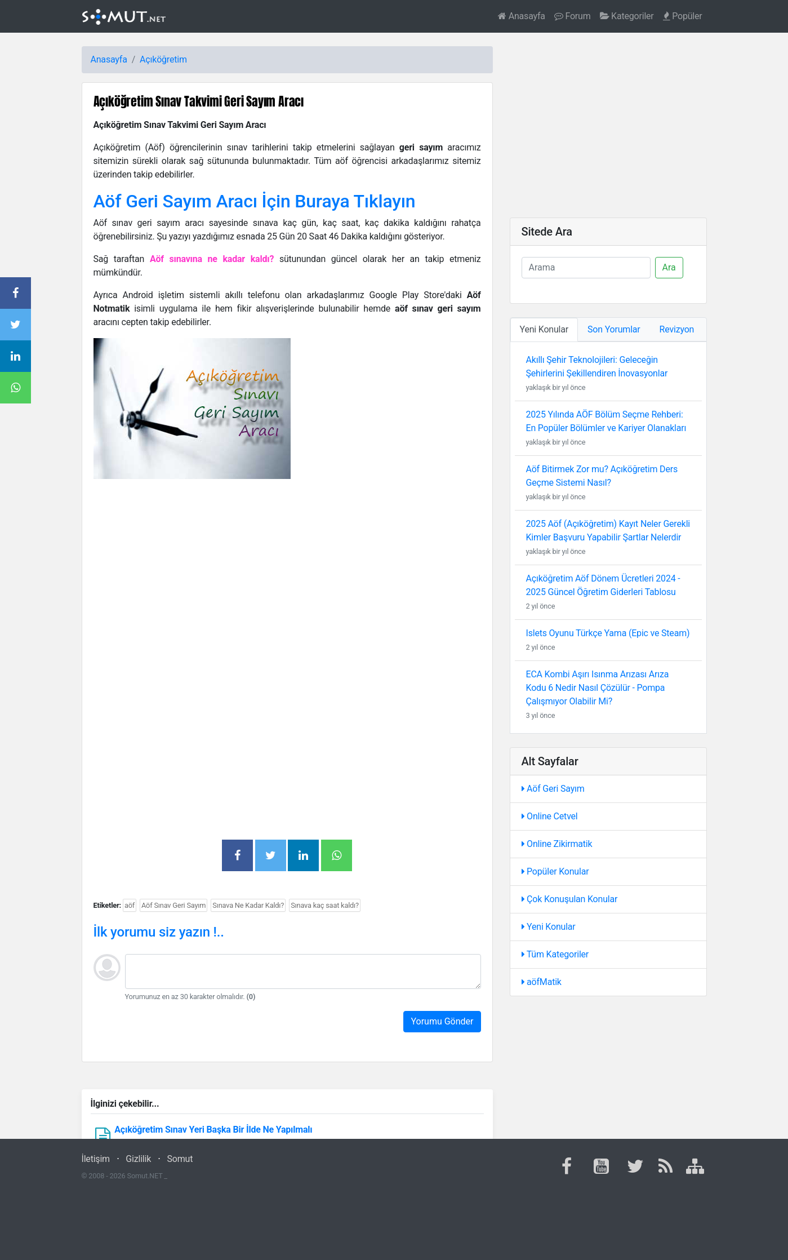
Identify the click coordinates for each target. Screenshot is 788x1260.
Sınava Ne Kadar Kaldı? (248, 905)
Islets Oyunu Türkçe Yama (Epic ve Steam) (608, 633)
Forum (572, 16)
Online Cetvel (550, 816)
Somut (180, 1158)
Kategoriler (627, 16)
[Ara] (586, 267)
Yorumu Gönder (442, 1021)
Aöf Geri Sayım (553, 788)
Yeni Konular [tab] (544, 329)
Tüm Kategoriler (555, 954)
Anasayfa (521, 16)
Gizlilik (138, 1158)
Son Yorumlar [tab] (613, 329)
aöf (129, 905)
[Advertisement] (287, 567)
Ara (669, 267)
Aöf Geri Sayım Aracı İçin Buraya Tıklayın (255, 201)
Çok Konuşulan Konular (570, 899)
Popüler (682, 16)
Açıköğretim (163, 59)
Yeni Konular (549, 926)
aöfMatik (542, 982)
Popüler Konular (555, 871)
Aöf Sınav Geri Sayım (173, 905)
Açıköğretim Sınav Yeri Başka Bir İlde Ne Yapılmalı (213, 1129)
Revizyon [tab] (677, 329)
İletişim (96, 1158)
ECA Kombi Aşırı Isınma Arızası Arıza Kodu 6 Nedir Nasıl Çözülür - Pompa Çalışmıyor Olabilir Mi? (597, 688)
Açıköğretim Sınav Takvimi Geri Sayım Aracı (199, 101)
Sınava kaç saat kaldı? (325, 905)
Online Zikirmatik (557, 843)
